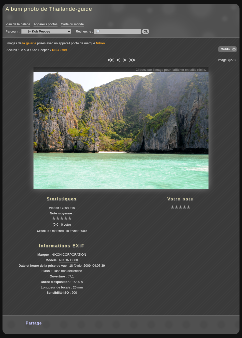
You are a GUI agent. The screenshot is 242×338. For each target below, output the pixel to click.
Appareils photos (45, 24)
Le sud (24, 50)
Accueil (11, 50)
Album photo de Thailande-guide (49, 9)
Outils (225, 49)
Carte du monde (72, 24)
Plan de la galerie (18, 24)
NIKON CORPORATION (69, 254)
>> (131, 60)
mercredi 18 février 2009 (69, 231)
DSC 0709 (59, 50)
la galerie (29, 43)
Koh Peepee (40, 50)
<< (110, 60)
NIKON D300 (68, 260)
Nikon (100, 43)
